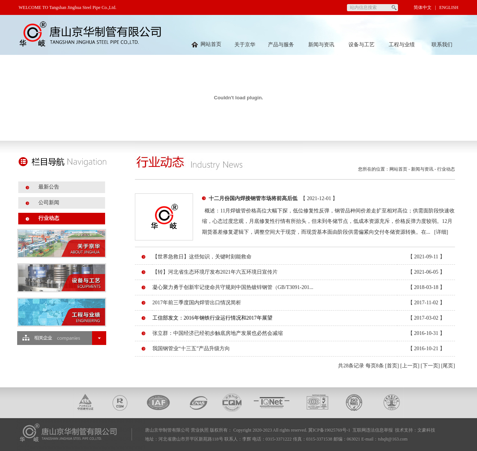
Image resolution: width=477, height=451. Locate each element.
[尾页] (448, 365)
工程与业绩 (402, 44)
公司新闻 (48, 202)
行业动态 (48, 218)
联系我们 (442, 44)
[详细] (441, 232)
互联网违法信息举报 (373, 430)
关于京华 (244, 44)
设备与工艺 (361, 44)
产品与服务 (281, 44)
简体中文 (423, 7)
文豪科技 (426, 430)
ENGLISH (448, 7)
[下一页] (430, 365)
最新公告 (48, 187)
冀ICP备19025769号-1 (329, 430)
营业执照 (200, 430)
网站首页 (206, 44)
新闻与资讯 (321, 44)
